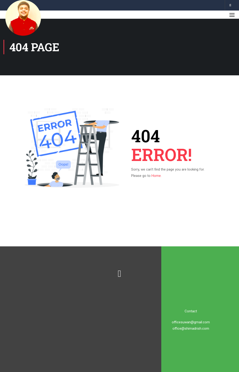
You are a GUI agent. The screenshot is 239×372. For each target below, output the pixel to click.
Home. (156, 176)
